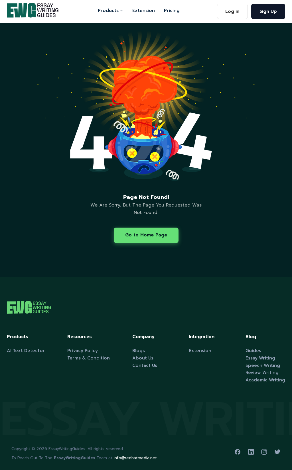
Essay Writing (260, 358)
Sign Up (268, 11)
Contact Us (144, 365)
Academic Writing (265, 380)
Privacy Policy (82, 350)
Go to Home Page (146, 235)
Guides (253, 350)
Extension (143, 10)
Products (110, 10)
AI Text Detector (26, 350)
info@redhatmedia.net (135, 458)
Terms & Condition (88, 358)
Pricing (172, 10)
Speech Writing (263, 365)
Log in (232, 11)
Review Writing (262, 372)
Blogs (138, 350)
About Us (142, 358)
